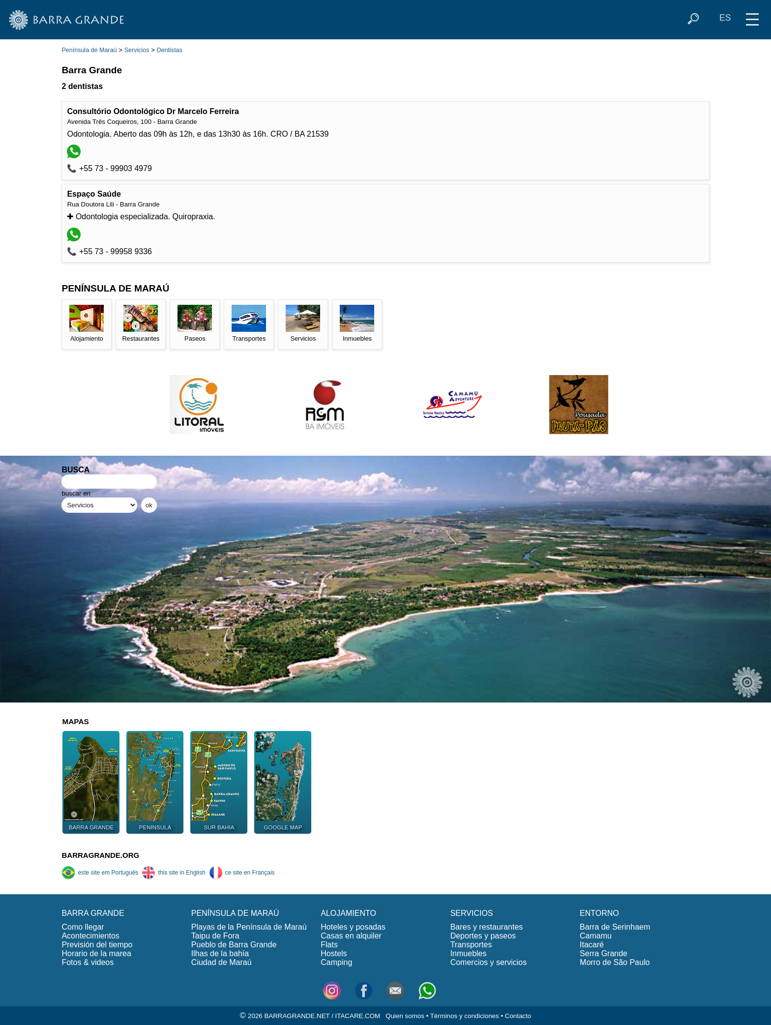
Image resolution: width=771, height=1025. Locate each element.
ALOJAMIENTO (348, 913)
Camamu (596, 936)
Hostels (334, 953)
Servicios (136, 50)
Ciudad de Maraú (221, 962)
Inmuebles (468, 953)
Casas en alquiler (351, 936)
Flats (329, 944)
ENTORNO (599, 913)
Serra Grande (603, 953)
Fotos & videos (87, 962)
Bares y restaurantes (486, 927)
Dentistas (169, 50)
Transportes (471, 944)
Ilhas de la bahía (220, 953)
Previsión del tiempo (96, 944)
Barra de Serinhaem (615, 927)
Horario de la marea (96, 953)
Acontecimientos (90, 936)
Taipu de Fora (215, 936)
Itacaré (592, 944)
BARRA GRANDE (92, 913)
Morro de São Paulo (615, 962)
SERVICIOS (471, 913)
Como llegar (82, 927)
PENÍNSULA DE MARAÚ (235, 913)
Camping (336, 962)
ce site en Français (242, 872)
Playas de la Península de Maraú (249, 927)
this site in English (173, 872)
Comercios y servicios (488, 962)
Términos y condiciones (464, 1016)
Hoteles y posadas (353, 927)
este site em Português (99, 872)
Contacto (518, 1016)
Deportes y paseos (483, 936)
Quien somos (405, 1016)
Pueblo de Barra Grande (233, 944)
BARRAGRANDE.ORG (100, 855)
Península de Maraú (89, 50)
